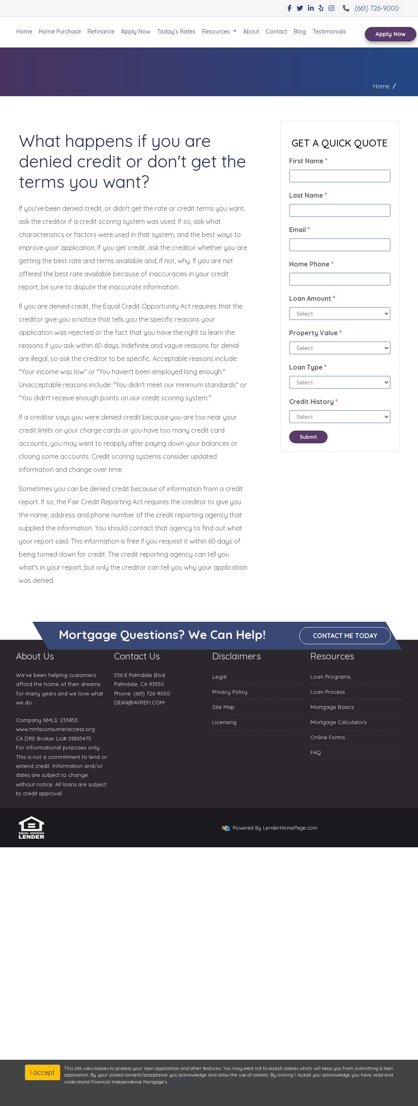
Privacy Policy (229, 691)
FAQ (315, 752)
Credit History (313, 401)
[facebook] (290, 8)
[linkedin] (311, 8)
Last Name (308, 195)
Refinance (101, 31)
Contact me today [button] (345, 636)
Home (24, 31)
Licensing (224, 722)
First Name (308, 161)
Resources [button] (216, 31)
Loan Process (327, 691)
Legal (219, 676)
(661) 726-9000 (370, 8)
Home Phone (311, 264)
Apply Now (136, 31)
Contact (276, 31)
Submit (308, 437)
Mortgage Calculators (338, 722)
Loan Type (308, 367)
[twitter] (300, 8)
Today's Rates (176, 31)
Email (299, 230)
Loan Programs (330, 676)
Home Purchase (60, 31)
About (251, 31)
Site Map (223, 707)
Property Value (315, 333)
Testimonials (329, 31)
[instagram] (331, 8)
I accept (42, 1072)
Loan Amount (312, 298)
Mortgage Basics (332, 707)
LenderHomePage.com (290, 827)
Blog (300, 31)
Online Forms (327, 737)
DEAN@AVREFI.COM (139, 702)
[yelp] (321, 8)
